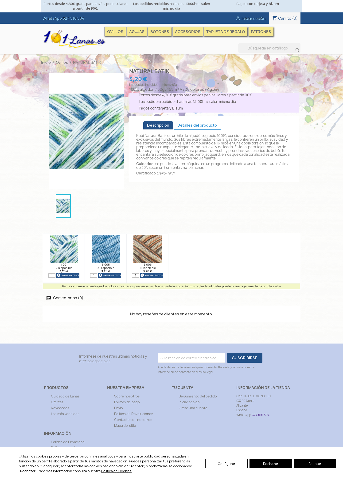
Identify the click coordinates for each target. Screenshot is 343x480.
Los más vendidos (65, 414)
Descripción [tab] (158, 125)
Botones (159, 31)
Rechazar (270, 463)
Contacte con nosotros (133, 419)
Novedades (60, 408)
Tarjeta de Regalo (225, 31)
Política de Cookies (116, 471)
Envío (118, 408)
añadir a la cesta (68, 275)
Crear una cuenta (193, 408)
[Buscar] (269, 48)
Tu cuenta (182, 387)
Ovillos (115, 31)
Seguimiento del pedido (198, 396)
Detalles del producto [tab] (197, 125)
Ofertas (57, 402)
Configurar (226, 463)
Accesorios (187, 31)
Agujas (136, 31)
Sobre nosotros (127, 396)
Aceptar (314, 463)
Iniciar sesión (189, 402)
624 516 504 (73, 18)
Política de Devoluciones (133, 414)
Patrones (261, 31)
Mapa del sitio (125, 425)
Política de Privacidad (68, 442)
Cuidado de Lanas (65, 396)
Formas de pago (127, 402)
